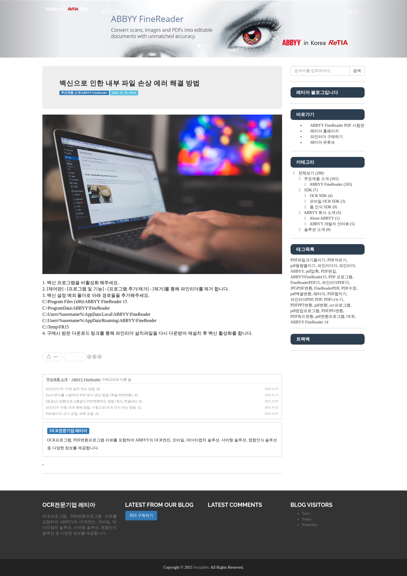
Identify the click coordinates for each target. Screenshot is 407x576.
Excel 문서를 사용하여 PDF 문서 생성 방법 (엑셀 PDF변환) (89, 395)
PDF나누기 (333, 299)
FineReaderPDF (326, 288)
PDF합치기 (337, 294)
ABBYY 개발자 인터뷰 (332, 224)
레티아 (319, 294)
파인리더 (347, 266)
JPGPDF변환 (301, 288)
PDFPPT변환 (302, 305)
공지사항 (110, 11)
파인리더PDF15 (335, 283)
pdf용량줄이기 (303, 266)
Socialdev (201, 567)
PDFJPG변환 (332, 311)
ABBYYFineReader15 (309, 277)
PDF (318, 299)
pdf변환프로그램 (330, 316)
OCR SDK (321, 196)
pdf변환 (321, 305)
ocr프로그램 (340, 305)
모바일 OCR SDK (327, 201)
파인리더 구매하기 (326, 137)
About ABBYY (324, 218)
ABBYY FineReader (86, 380)
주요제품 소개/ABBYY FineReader (84, 92)
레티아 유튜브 (322, 142)
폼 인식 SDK (323, 207)
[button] (30, 29)
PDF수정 (349, 288)
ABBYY (297, 271)
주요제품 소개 (57, 380)
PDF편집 (328, 271)
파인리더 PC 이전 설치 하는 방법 (70, 389)
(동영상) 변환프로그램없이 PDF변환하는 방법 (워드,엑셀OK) (91, 401)
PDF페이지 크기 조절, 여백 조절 (70, 414)
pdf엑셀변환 (301, 294)
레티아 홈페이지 (324, 131)
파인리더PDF (302, 299)
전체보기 (311, 173)
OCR (351, 316)
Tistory (349, 9)
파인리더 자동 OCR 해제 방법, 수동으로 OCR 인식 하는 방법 (91, 407)
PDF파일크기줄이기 (308, 260)
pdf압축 (312, 271)
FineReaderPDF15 (305, 283)
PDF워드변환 (302, 316)
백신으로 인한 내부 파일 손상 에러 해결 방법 (129, 83)
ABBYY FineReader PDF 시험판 (337, 125)
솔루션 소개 (317, 229)
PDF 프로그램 (340, 277)
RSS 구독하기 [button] (141, 515)
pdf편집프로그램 (305, 311)
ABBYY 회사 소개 (322, 213)
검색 (357, 71)
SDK (310, 190)
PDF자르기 (337, 260)
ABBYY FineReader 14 (309, 322)
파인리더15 (327, 266)
